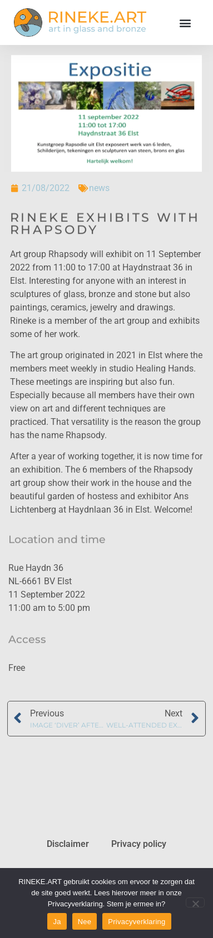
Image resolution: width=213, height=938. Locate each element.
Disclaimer (68, 844)
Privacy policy (138, 844)
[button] (185, 22)
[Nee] (195, 902)
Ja (57, 921)
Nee (85, 921)
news (99, 188)
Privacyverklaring (136, 921)
